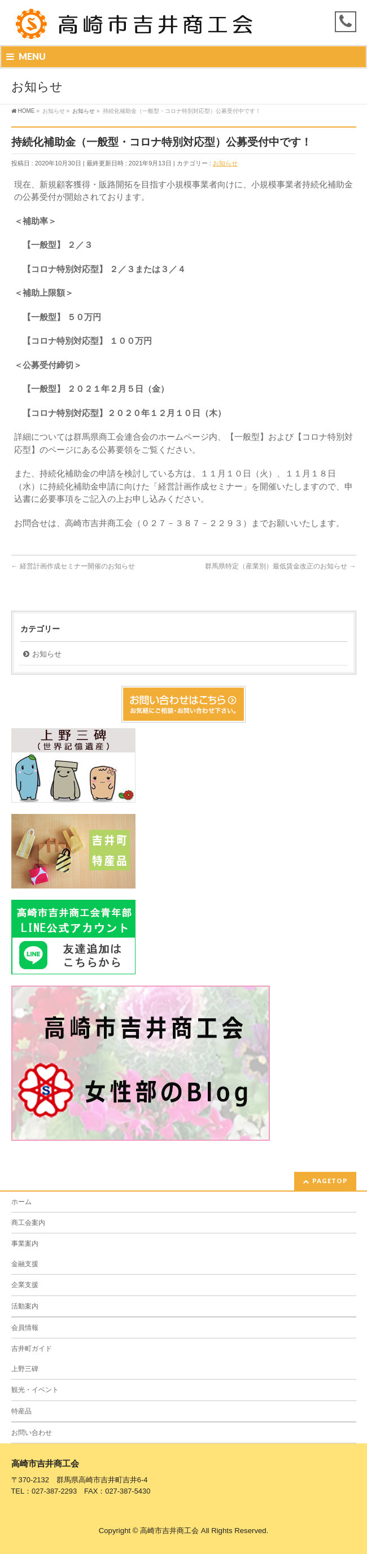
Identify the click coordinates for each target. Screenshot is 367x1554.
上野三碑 (24, 1369)
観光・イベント (35, 1390)
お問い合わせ (31, 1433)
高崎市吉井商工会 (169, 1530)
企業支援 (24, 1285)
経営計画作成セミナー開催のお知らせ (73, 566)
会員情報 (24, 1328)
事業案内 (24, 1243)
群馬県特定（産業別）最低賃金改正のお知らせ (280, 566)
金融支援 (24, 1264)
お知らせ (225, 163)
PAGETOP (330, 1180)
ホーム (21, 1202)
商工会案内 (28, 1223)
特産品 (21, 1411)
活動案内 (24, 1306)
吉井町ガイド (31, 1348)
